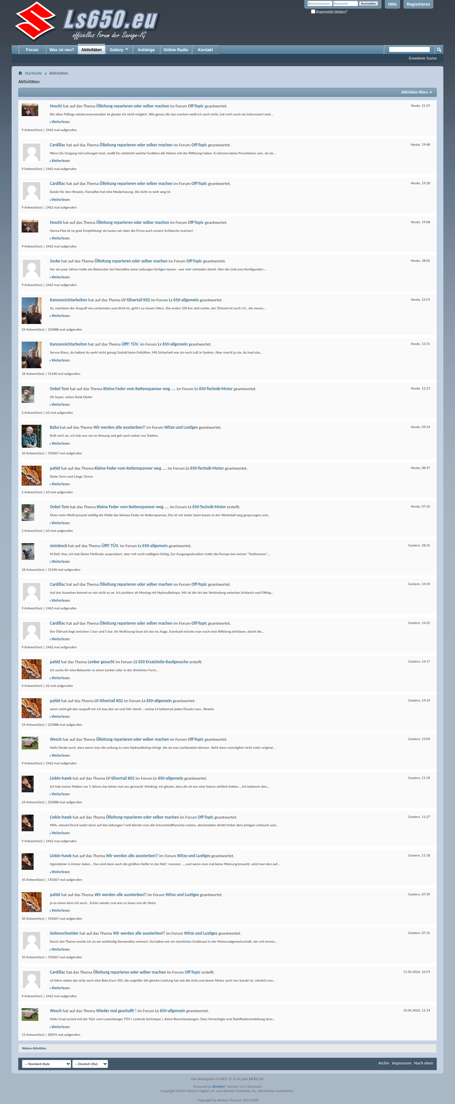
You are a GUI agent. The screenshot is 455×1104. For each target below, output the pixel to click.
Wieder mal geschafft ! (116, 1010)
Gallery (119, 50)
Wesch (56, 739)
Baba (54, 427)
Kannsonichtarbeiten (68, 299)
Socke (55, 260)
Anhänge (146, 50)
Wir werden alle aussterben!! (119, 427)
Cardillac (57, 144)
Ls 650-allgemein (184, 299)
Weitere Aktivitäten (34, 1048)
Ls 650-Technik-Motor (214, 388)
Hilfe (392, 4)
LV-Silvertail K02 (135, 299)
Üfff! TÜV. (130, 344)
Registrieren (418, 4)
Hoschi (56, 105)
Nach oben (423, 1062)
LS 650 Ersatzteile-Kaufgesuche (160, 661)
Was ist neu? (62, 50)
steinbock (58, 545)
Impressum (401, 1062)
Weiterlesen (61, 122)
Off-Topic (196, 105)
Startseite (33, 73)
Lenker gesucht (101, 661)
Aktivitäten (91, 50)
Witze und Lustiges (181, 427)
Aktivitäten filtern (414, 92)
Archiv (383, 1062)
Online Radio (176, 50)
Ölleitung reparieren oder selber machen (132, 105)
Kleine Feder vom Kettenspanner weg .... (139, 388)
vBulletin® (219, 1086)
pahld (55, 468)
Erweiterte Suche (423, 58)
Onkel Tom (59, 388)
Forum (32, 50)
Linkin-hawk (61, 778)
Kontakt (205, 50)
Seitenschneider (64, 933)
